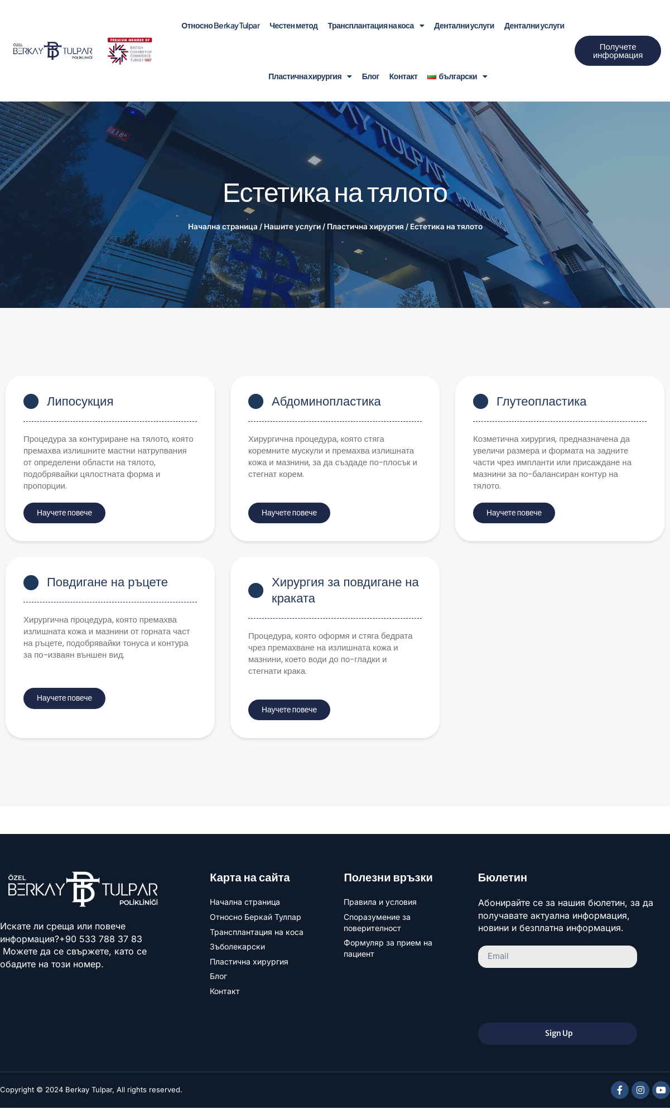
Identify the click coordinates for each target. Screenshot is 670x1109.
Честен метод (293, 25)
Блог (370, 76)
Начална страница (223, 226)
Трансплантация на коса (375, 25)
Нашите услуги (292, 226)
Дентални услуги (464, 25)
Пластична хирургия (309, 76)
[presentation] (563, 996)
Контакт (403, 76)
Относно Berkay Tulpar (220, 25)
